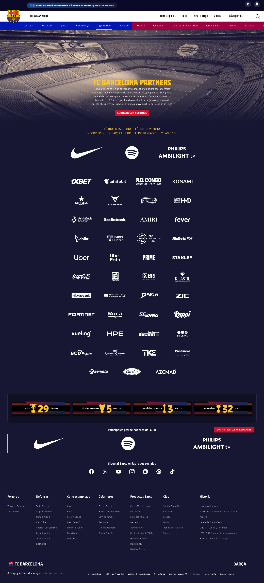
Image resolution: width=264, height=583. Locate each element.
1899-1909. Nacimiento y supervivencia (219, 530)
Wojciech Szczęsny (16, 503)
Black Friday (136, 541)
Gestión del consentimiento (204, 571)
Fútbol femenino (147, 126)
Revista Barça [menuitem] (82, 25)
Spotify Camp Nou (172, 503)
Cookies (131, 571)
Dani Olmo (72, 530)
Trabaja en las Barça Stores (173, 527)
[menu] (257, 4)
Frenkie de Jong (75, 524)
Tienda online (137, 524)
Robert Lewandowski (109, 508)
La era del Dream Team (211, 519)
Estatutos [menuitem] (249, 25)
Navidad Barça (137, 546)
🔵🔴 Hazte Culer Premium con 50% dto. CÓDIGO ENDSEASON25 (72, 5)
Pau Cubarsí (42, 519)
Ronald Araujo (43, 514)
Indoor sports (96, 130)
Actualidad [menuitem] (46, 25)
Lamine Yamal (105, 514)
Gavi (69, 503)
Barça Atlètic (121, 130)
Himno (166, 519)
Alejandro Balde (44, 508)
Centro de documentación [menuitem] (185, 25)
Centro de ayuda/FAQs (178, 571)
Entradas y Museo (139, 514)
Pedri (69, 508)
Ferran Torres (105, 503)
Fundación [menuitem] (158, 25)
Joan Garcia (13, 508)
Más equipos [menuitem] (235, 16)
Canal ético (168, 508)
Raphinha (103, 519)
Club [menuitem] (189, 16)
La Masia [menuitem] (232, 25)
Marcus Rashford (107, 524)
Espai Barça (202, 16)
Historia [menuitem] (141, 25)
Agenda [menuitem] (64, 25)
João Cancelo (43, 503)
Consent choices (227, 571)
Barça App (135, 519)
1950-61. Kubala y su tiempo (213, 524)
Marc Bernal (73, 535)
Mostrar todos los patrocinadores (234, 427)
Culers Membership (140, 503)
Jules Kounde (43, 535)
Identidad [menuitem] (124, 25)
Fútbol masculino (117, 126)
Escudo (167, 514)
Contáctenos (159, 571)
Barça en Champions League (214, 535)
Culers (73, 16)
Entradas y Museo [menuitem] (39, 16)
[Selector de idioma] (248, 4)
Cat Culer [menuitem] (28, 25)
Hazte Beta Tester (138, 535)
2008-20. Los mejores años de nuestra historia (219, 511)
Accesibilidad (144, 571)
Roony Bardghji (106, 530)
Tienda (60, 16)
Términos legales (94, 571)
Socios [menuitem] (217, 16)
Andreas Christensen (46, 524)
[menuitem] (257, 4)
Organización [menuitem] (104, 25)
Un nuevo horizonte (210, 503)
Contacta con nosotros (132, 110)
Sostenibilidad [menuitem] (213, 25)
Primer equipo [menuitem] (171, 16)
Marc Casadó (73, 519)
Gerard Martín (43, 530)
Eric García (41, 541)
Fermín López (74, 514)
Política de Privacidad (114, 571)
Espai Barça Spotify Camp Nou (156, 130)
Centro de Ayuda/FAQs (141, 530)
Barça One (135, 508)
